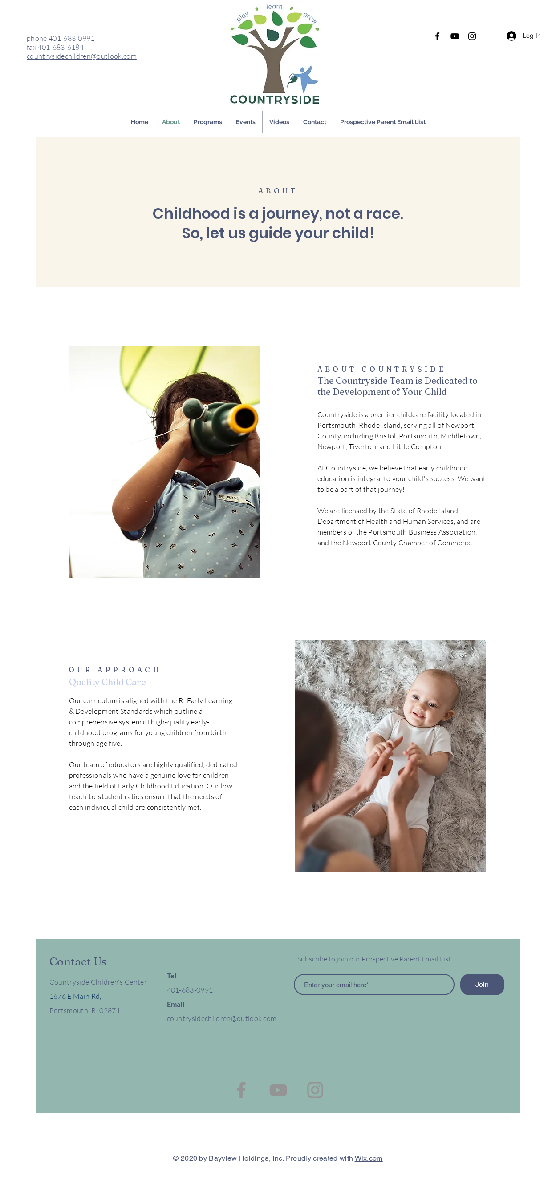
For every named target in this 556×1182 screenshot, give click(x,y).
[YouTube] (455, 36)
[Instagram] (472, 36)
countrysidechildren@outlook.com (82, 56)
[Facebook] (437, 36)
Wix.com (369, 1158)
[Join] (482, 984)
